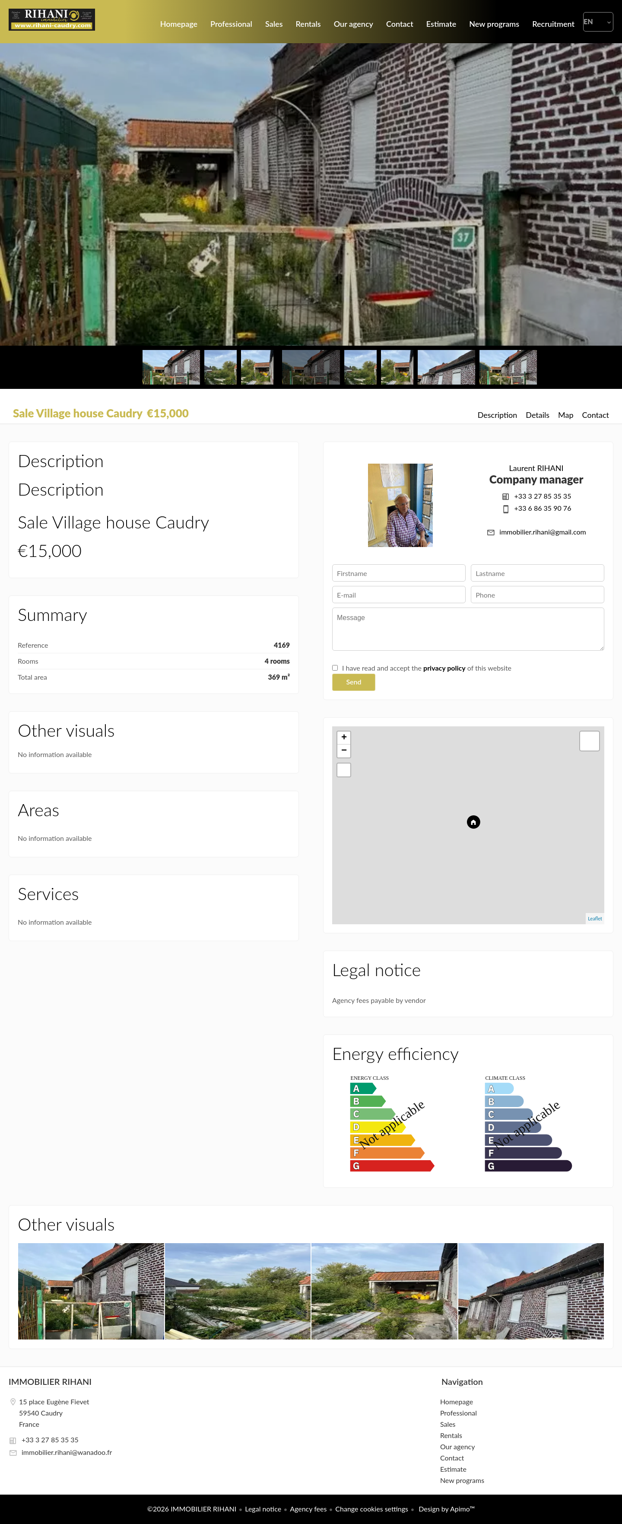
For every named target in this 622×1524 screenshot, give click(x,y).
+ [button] (344, 738)
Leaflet (595, 918)
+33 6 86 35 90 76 (542, 508)
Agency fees (308, 1509)
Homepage (52, 22)
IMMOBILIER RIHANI (50, 1381)
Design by (446, 1509)
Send (353, 682)
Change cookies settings (371, 1509)
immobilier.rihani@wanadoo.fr (67, 1452)
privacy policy (444, 668)
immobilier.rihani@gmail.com (542, 532)
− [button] (344, 751)
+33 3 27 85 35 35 (542, 496)
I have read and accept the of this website (426, 668)
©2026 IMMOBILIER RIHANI (192, 1509)
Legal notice (263, 1509)
